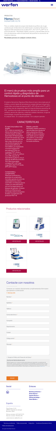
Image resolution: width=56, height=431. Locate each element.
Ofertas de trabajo (34, 397)
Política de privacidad (22, 423)
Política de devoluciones (8, 425)
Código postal (10, 338)
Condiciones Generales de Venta (44, 423)
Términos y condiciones (9, 423)
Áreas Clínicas (33, 393)
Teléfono (8, 308)
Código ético (31, 423)
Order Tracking (9, 1)
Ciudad (8, 332)
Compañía (9, 320)
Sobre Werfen (33, 399)
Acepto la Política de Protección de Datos (19, 357)
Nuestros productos (34, 391)
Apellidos (9, 302)
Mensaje (8, 344)
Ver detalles (16, 241)
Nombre (8, 297)
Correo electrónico (11, 314)
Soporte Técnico (33, 395)
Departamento (10, 326)
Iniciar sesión (33, 0)
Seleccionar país (22, 0)
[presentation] (17, 371)
